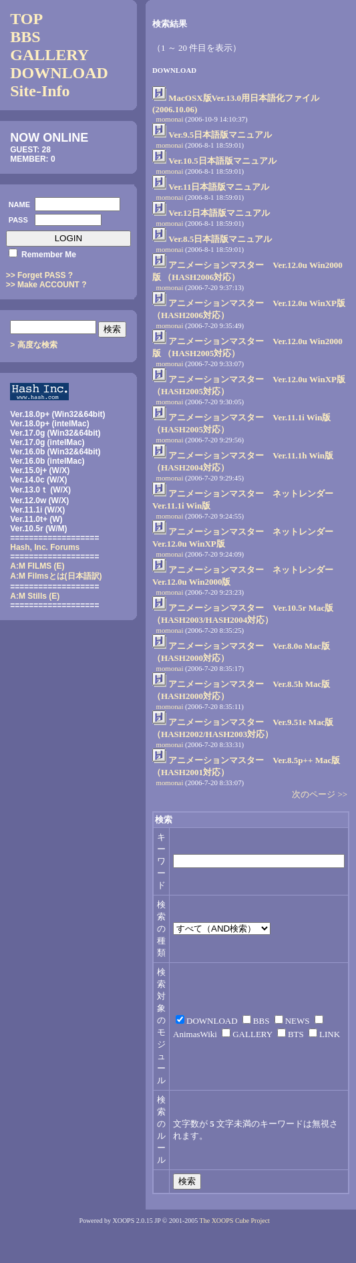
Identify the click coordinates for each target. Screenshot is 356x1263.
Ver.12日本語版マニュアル (219, 213)
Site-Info (39, 91)
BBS (25, 36)
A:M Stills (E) (34, 596)
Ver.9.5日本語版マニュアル (220, 135)
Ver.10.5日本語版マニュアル (222, 161)
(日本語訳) (56, 576)
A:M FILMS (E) (37, 566)
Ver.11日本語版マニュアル (218, 187)
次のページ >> (319, 794)
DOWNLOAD (59, 73)
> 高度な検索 (33, 344)
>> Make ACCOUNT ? (46, 284)
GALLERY (49, 54)
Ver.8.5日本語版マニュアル (220, 239)
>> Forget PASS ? (39, 275)
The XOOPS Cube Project (235, 1220)
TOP (26, 18)
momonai (169, 119)
